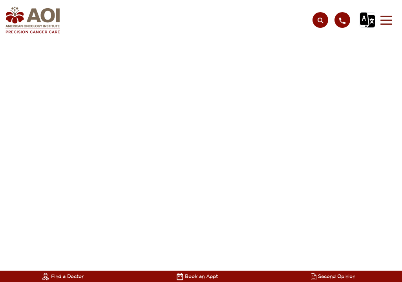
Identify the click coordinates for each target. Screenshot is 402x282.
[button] (386, 20)
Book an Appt (197, 276)
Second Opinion (333, 276)
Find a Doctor (63, 276)
